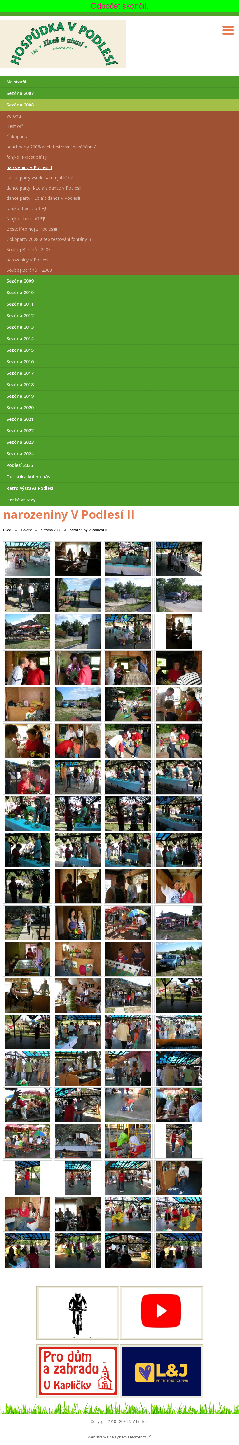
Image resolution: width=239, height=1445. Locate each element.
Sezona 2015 (20, 350)
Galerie (26, 530)
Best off (15, 126)
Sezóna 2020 (20, 408)
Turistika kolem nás (28, 477)
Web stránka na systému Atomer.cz (119, 1436)
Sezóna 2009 (20, 281)
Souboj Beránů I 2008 (29, 249)
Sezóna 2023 (20, 442)
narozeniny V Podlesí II (29, 167)
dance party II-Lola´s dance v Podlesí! (44, 188)
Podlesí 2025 (20, 465)
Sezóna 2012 (20, 315)
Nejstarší (16, 82)
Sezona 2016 (20, 361)
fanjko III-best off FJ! (27, 157)
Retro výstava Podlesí (30, 488)
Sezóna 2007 (20, 93)
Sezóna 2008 (20, 105)
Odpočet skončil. (119, 6)
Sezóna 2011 (20, 304)
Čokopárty (17, 136)
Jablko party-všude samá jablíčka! (40, 178)
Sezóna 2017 (20, 373)
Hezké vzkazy (21, 500)
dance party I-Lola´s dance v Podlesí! (43, 198)
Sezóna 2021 (20, 419)
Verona (14, 116)
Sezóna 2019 (20, 396)
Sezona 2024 (20, 454)
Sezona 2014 (20, 338)
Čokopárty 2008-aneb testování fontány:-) (49, 239)
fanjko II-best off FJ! (26, 208)
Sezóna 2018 (20, 384)
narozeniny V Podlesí (27, 260)
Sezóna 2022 (20, 431)
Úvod (7, 530)
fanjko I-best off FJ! (26, 219)
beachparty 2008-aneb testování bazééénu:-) (51, 147)
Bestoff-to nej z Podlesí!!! (32, 229)
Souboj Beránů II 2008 (29, 270)
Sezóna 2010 (20, 292)
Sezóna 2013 (20, 327)
